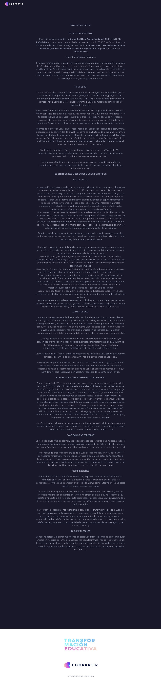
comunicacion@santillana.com (80, 57)
